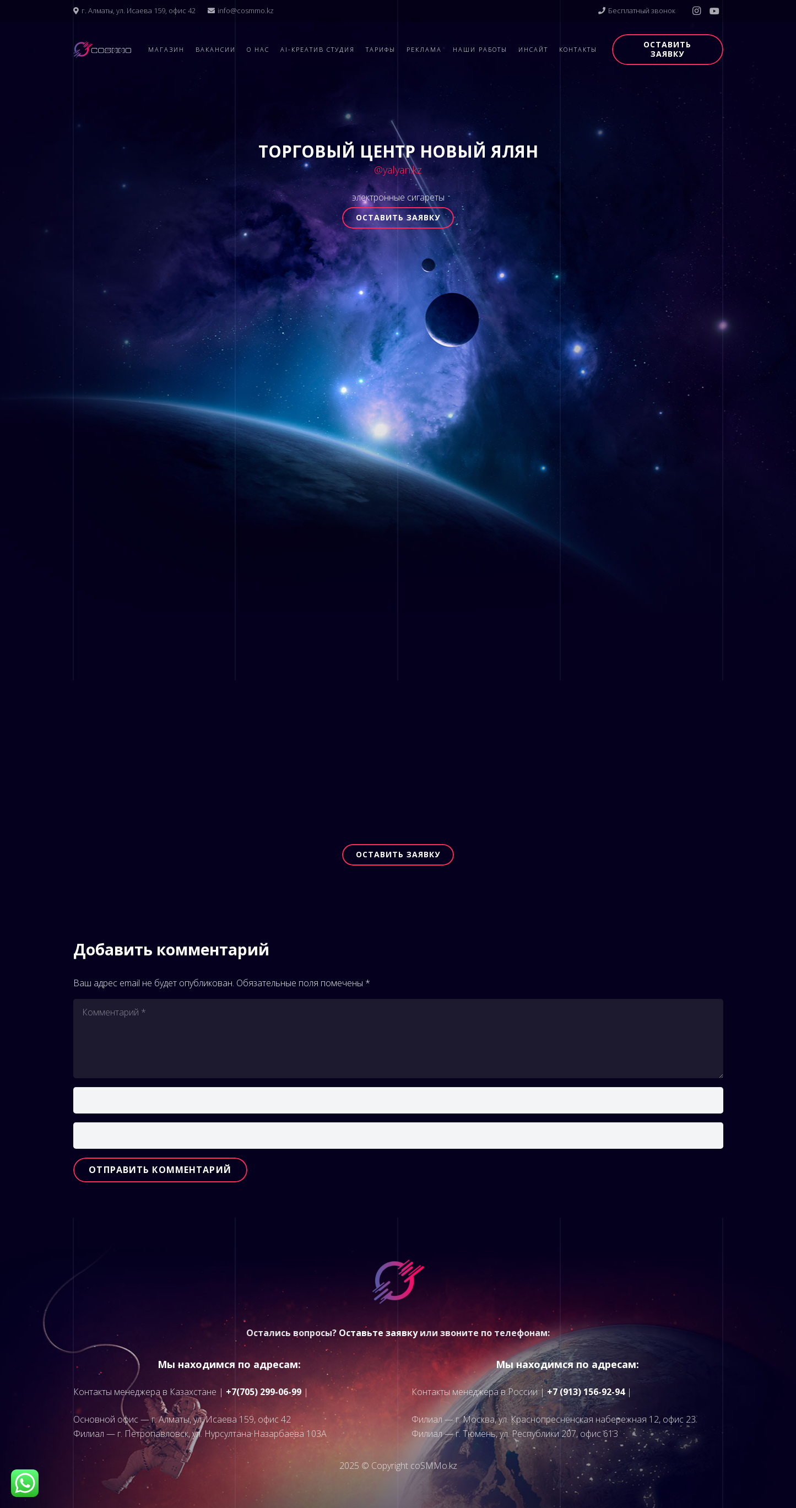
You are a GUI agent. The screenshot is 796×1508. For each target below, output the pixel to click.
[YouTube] (714, 11)
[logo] (102, 49)
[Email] (398, 1135)
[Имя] (398, 1100)
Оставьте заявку (378, 1333)
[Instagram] (697, 11)
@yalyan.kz (398, 169)
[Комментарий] (398, 1038)
